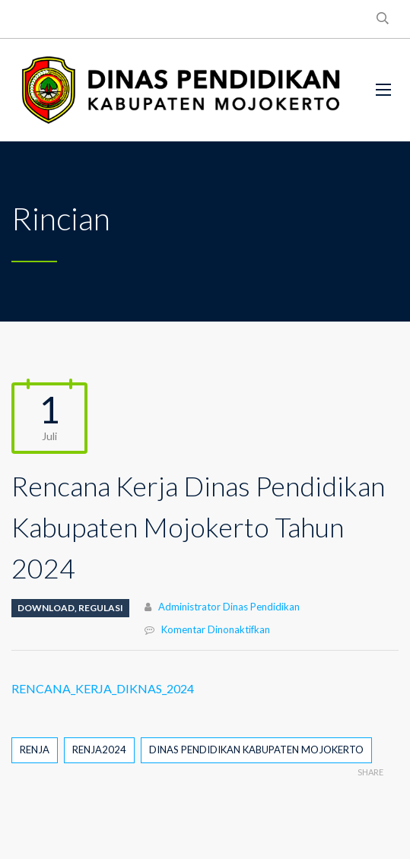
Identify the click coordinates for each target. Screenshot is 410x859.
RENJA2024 (99, 749)
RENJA (34, 749)
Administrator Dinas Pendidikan (229, 607)
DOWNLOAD (46, 607)
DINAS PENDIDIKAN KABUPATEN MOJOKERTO (256, 749)
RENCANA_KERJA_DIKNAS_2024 (102, 688)
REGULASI (100, 607)
